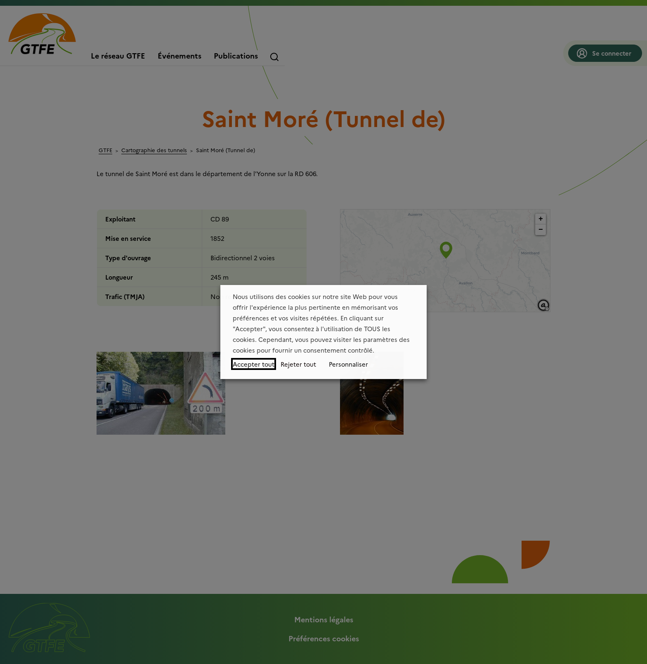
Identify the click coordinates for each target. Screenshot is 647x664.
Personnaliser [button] (348, 364)
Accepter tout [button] (253, 364)
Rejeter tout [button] (298, 364)
